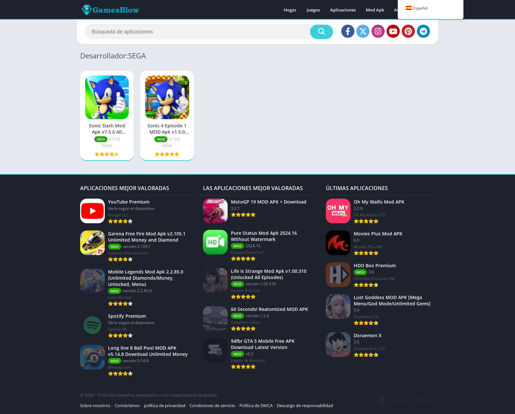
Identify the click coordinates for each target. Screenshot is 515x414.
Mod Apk (375, 10)
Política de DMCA (256, 405)
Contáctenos (127, 405)
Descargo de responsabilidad (305, 405)
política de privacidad (164, 405)
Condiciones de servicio (212, 405)
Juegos (313, 10)
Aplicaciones (343, 10)
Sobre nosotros (95, 405)
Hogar (290, 10)
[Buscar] (209, 32)
